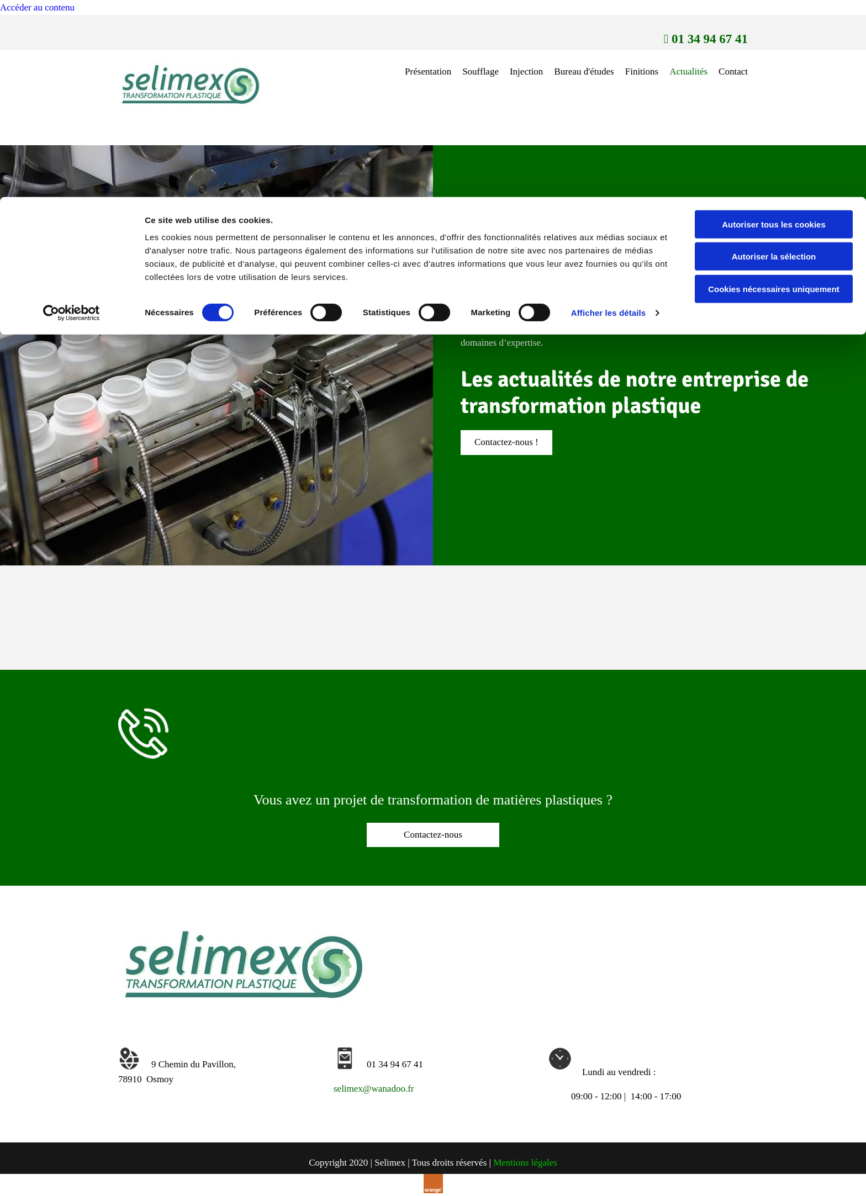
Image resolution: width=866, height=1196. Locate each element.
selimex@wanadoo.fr (374, 1088)
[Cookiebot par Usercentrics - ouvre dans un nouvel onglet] (71, 116)
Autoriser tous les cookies (774, 27)
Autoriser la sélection (774, 60)
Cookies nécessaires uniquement (773, 92)
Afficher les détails (608, 115)
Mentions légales (525, 1162)
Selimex (669, 273)
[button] (506, 442)
